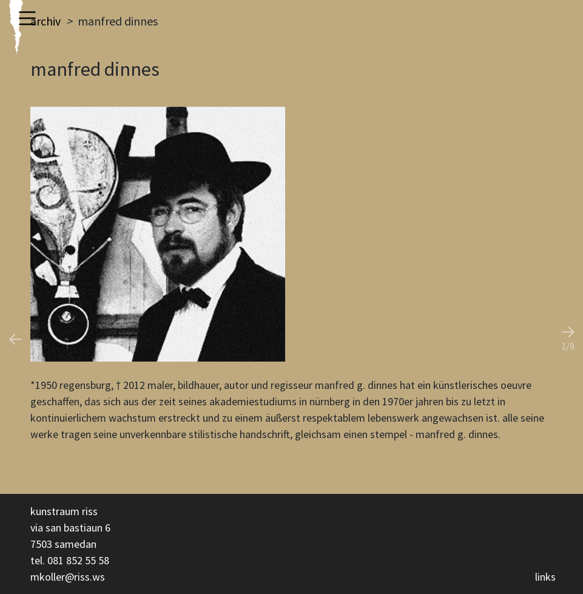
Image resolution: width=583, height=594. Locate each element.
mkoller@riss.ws (67, 577)
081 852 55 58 (78, 560)
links (545, 577)
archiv (45, 21)
